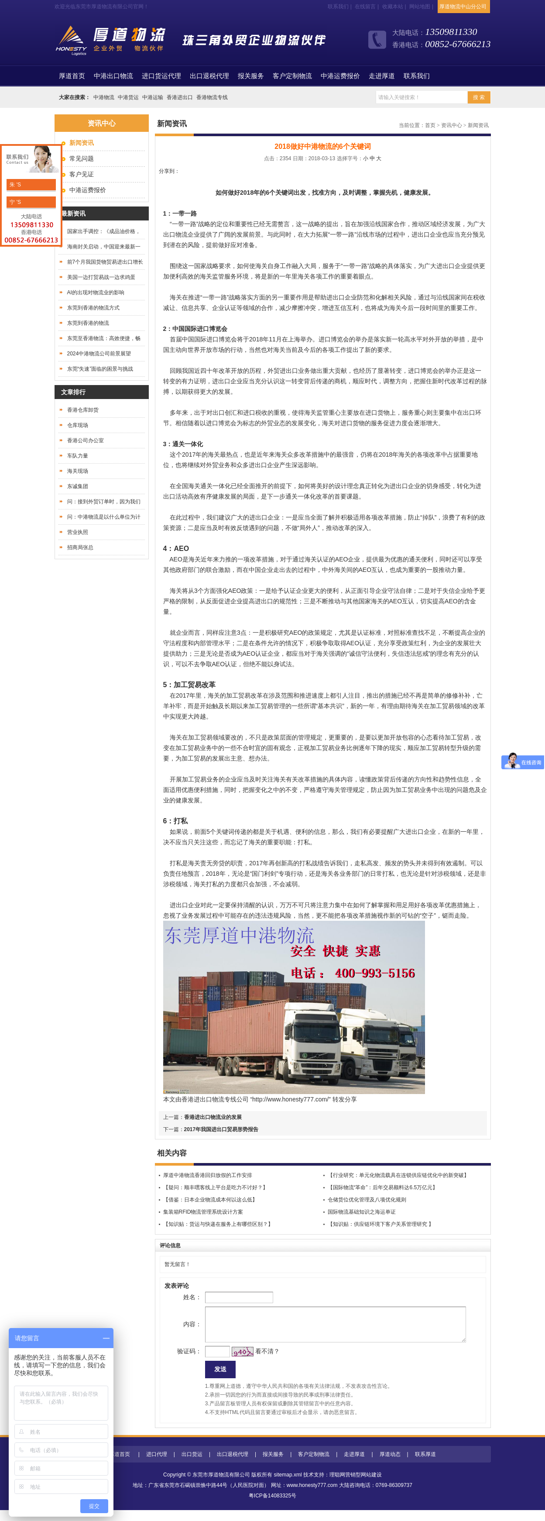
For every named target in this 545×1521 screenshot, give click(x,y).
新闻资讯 (478, 125)
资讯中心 (451, 125)
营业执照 (77, 532)
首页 (72, 75)
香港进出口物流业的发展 (213, 1117)
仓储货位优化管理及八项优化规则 (367, 1200)
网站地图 (419, 6)
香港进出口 (180, 97)
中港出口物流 (113, 75)
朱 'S (14, 185)
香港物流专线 (212, 97)
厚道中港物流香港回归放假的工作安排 (207, 1175)
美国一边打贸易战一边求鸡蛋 (101, 277)
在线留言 (365, 6)
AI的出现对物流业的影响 (95, 292)
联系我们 (338, 6)
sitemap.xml (288, 1486)
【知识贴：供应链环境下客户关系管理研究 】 (381, 1224)
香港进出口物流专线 (209, 1099)
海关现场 (77, 471)
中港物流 (103, 97)
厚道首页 (119, 1465)
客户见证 (81, 174)
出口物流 (175, 234)
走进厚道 (382, 75)
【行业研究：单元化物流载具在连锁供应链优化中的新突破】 (398, 1175)
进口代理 (156, 1465)
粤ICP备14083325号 (272, 1507)
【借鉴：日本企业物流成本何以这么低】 (210, 1200)
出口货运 (192, 1465)
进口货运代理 (161, 75)
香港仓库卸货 (83, 410)
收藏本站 (392, 6)
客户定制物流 (292, 75)
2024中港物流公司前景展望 (99, 354)
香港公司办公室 (85, 440)
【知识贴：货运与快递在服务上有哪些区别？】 (218, 1224)
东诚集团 (77, 486)
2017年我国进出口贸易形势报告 (221, 1129)
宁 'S (14, 202)
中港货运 (128, 97)
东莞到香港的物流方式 (93, 308)
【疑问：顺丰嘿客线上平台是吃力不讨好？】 (215, 1187)
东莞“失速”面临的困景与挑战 (100, 369)
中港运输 (152, 97)
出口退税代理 (209, 75)
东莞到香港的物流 (88, 323)
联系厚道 (425, 1465)
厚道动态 (390, 1465)
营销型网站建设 (363, 1486)
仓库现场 (77, 425)
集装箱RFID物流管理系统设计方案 (203, 1212)
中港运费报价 (340, 75)
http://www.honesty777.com (289, 1099)
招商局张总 (80, 547)
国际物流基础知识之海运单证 (362, 1212)
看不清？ (253, 1359)
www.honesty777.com (312, 1496)
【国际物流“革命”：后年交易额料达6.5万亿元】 (383, 1187)
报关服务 (251, 75)
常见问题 (81, 158)
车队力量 (77, 456)
